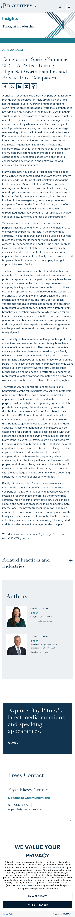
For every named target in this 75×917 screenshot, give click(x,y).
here (29, 538)
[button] (70, 820)
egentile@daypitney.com (26, 809)
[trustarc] (67, 914)
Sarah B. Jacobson (42, 608)
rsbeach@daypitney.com (40, 652)
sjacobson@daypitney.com (41, 621)
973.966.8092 (18, 804)
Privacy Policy (52, 867)
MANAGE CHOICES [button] (37, 896)
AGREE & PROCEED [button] (38, 904)
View (13, 743)
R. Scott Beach (40, 636)
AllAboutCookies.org (26, 885)
